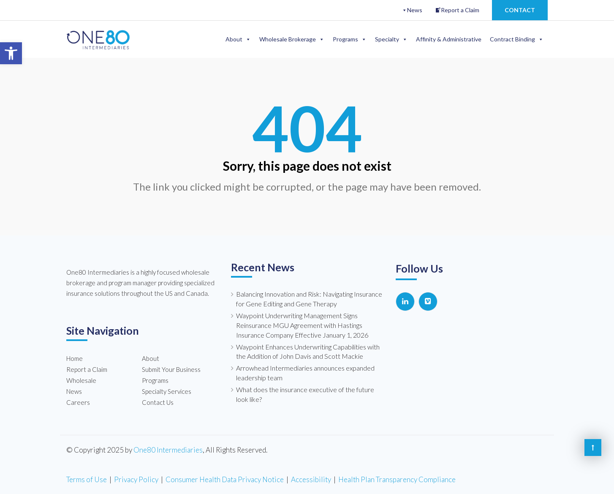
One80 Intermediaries (168, 449)
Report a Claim (460, 10)
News (414, 10)
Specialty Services (166, 391)
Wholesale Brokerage (291, 39)
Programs (350, 39)
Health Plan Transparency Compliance (397, 479)
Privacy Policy (136, 479)
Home (74, 358)
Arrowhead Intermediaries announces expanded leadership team (305, 373)
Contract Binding (516, 39)
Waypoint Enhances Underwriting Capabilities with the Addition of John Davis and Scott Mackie (308, 351)
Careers (78, 402)
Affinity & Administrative (448, 39)
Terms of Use (86, 479)
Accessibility (311, 479)
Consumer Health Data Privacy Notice (225, 479)
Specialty (391, 39)
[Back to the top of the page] (592, 447)
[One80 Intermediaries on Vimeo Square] (427, 301)
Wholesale (81, 380)
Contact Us (158, 402)
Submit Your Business (171, 369)
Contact (520, 10)
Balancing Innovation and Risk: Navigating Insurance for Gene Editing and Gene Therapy (309, 299)
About (238, 39)
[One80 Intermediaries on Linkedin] (405, 301)
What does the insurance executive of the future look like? (305, 394)
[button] (11, 53)
